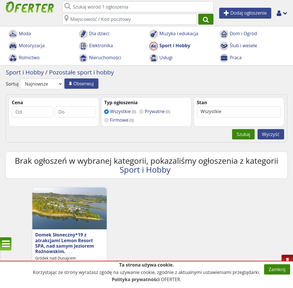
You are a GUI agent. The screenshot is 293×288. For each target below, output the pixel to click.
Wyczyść (271, 134)
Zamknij (277, 269)
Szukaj (243, 134)
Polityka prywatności (136, 279)
